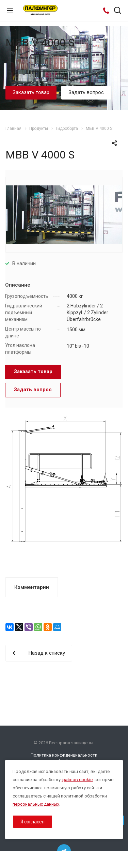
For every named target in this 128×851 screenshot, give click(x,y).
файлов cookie (77, 779)
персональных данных (36, 804)
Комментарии (31, 587)
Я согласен (32, 821)
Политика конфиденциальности (64, 755)
